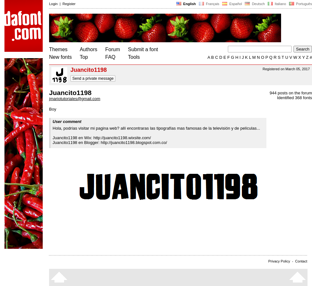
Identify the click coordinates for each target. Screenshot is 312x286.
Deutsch (255, 4)
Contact (301, 261)
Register (69, 4)
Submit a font (143, 49)
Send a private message (92, 78)
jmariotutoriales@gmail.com (74, 98)
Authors (88, 49)
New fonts (60, 57)
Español (232, 4)
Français (209, 4)
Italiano (277, 4)
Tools (134, 57)
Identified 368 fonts (294, 97)
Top (84, 57)
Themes (58, 49)
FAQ (110, 57)
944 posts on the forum (291, 93)
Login (53, 4)
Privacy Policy (279, 261)
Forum (112, 49)
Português (300, 4)
